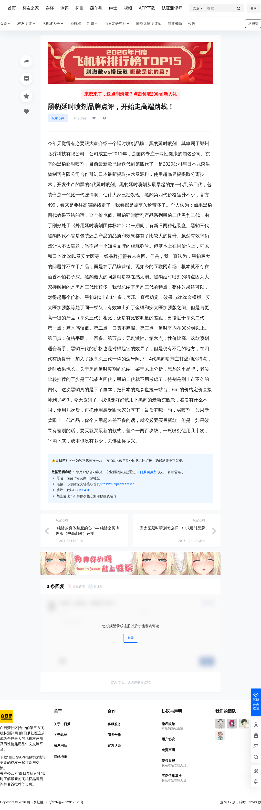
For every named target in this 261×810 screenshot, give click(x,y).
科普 (92, 24)
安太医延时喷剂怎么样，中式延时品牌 (172, 528)
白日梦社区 (35, 802)
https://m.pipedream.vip (117, 484)
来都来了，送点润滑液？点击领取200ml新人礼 (130, 94)
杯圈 (79, 8)
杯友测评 (26, 24)
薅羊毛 (96, 8)
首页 (12, 8)
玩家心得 (58, 118)
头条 (5, 24)
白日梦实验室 (146, 472)
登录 (131, 638)
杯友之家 (31, 8)
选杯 (50, 8)
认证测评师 (172, 8)
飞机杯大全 (53, 24)
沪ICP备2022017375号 (66, 802)
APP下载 (147, 8)
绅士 (113, 8)
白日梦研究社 (117, 24)
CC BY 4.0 (81, 490)
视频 (128, 8)
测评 (64, 8)
